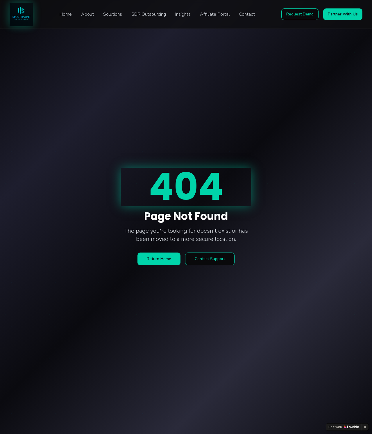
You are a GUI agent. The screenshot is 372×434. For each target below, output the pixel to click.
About (87, 14)
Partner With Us (343, 14)
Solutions (112, 14)
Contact (247, 14)
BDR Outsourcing (148, 14)
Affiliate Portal (215, 14)
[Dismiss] (365, 427)
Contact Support (210, 259)
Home (66, 14)
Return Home (159, 259)
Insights (183, 14)
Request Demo (300, 14)
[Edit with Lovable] (343, 427)
